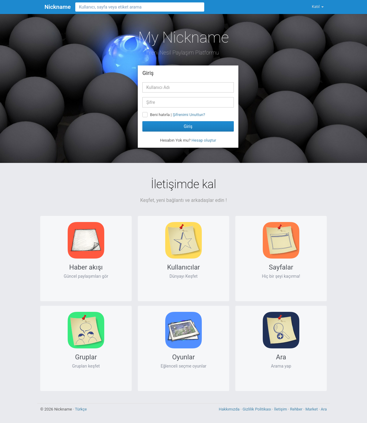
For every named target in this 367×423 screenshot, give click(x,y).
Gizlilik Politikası (257, 409)
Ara (324, 409)
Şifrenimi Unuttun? (189, 114)
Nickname (58, 6)
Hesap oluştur (203, 140)
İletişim (281, 409)
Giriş (188, 126)
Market (312, 409)
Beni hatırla (160, 114)
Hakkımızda (230, 409)
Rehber (296, 409)
